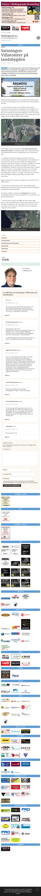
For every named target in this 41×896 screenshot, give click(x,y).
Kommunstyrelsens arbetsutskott (10, 243)
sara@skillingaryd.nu (27, 270)
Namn (5, 470)
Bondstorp (4, 237)
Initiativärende (6, 240)
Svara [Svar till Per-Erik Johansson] (6, 343)
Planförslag (5, 248)
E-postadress (7, 474)
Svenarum (4, 251)
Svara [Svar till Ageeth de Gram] (6, 375)
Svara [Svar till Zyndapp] (6, 437)
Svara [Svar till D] (6, 315)
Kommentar (7, 449)
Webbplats (6, 478)
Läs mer (18, 893)
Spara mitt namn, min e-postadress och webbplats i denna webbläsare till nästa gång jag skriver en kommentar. (20, 481)
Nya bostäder (5, 246)
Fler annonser (5, 32)
